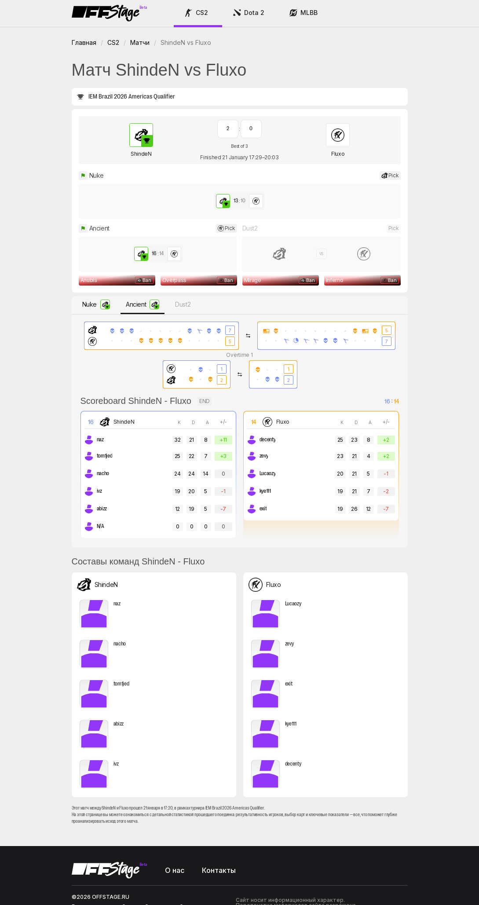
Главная (84, 43)
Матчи (140, 43)
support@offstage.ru (99, 867)
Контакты (219, 825)
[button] (198, 13)
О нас (174, 825)
